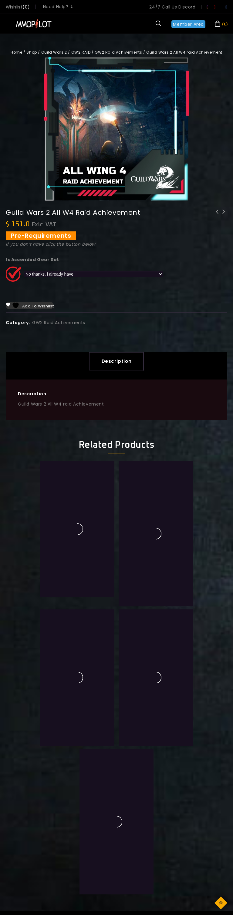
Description (117, 361)
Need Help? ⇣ (58, 7)
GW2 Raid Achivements (118, 52)
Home (16, 52)
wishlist (14, 7)
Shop (31, 52)
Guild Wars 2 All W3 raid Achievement (217, 216)
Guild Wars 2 (54, 52)
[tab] (116, 361)
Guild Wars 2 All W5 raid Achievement (224, 216)
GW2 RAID (81, 52)
